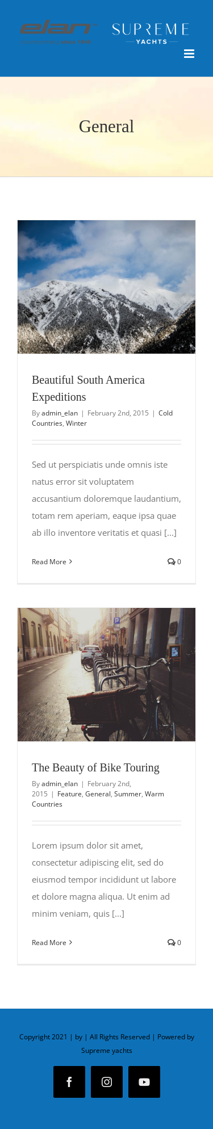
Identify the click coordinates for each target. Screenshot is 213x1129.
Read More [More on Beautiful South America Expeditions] (49, 561)
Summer (127, 794)
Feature (69, 794)
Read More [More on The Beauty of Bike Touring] (49, 942)
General (98, 794)
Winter (76, 423)
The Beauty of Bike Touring (96, 767)
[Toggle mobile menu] (190, 54)
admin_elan (59, 413)
